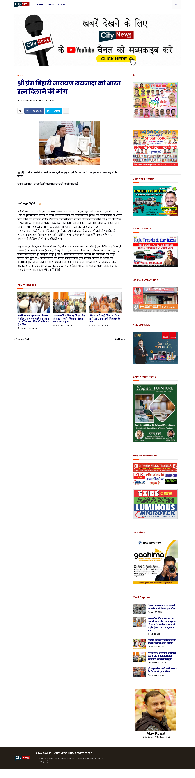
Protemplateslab (73, 773)
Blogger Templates (37, 773)
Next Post (119, 339)
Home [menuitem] (39, 4)
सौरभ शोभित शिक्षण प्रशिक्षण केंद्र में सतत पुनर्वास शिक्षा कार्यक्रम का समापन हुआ (69, 318)
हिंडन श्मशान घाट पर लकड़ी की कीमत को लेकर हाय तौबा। (162, 607)
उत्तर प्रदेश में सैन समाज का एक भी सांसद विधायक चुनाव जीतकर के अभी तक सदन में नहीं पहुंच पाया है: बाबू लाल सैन (162, 624)
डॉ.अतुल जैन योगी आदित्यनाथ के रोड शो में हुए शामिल (162, 670)
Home (20, 75)
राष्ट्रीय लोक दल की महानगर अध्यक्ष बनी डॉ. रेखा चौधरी (162, 642)
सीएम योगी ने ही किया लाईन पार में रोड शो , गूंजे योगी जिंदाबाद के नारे (105, 318)
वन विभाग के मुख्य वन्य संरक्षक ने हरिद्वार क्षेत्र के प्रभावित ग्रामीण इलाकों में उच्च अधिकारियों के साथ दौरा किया (33, 320)
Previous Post (22, 339)
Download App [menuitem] (56, 4)
